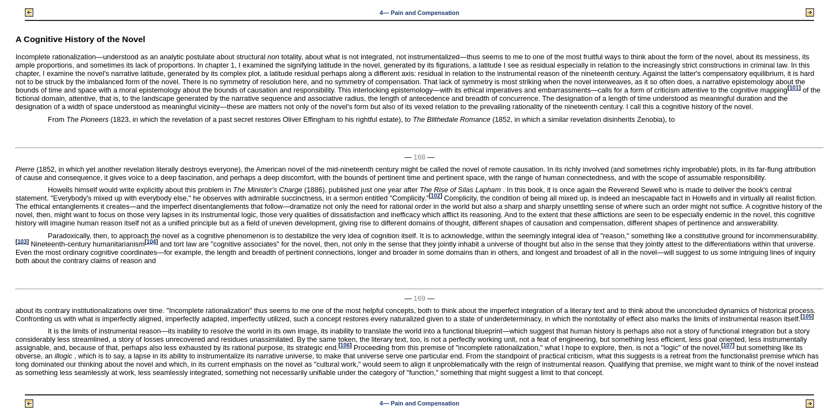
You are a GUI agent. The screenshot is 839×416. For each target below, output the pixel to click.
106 (345, 345)
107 (728, 345)
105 (807, 317)
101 (794, 88)
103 (22, 241)
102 (435, 196)
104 (151, 241)
